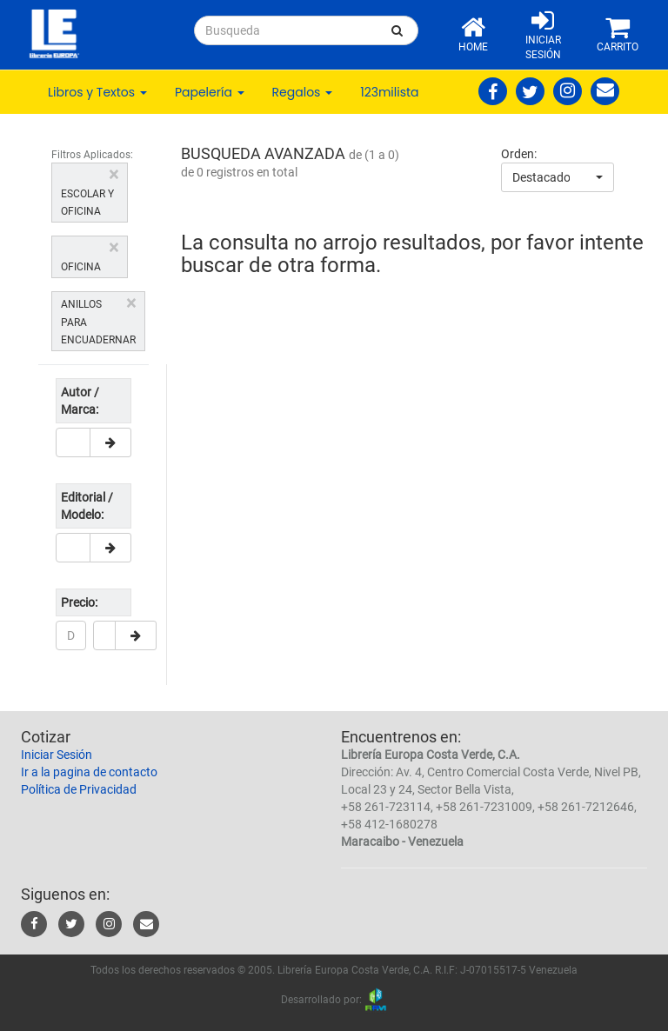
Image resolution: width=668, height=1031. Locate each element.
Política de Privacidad (79, 789)
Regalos (302, 92)
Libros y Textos (97, 92)
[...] (285, 30)
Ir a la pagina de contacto (89, 772)
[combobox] (557, 177)
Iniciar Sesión (56, 755)
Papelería (209, 92)
